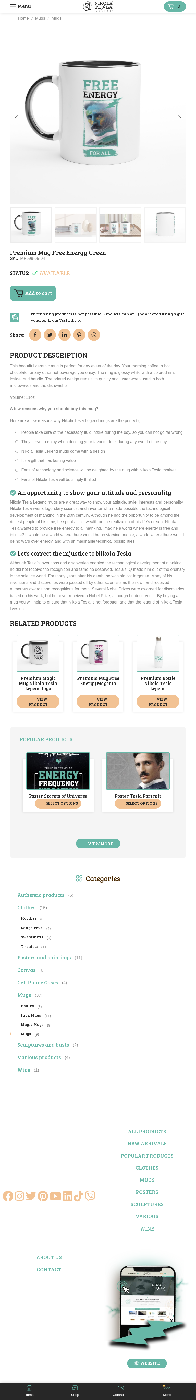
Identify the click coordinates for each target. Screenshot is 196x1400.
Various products (39, 1057)
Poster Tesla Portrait (138, 796)
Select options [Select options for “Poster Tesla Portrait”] (141, 803)
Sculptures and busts (43, 1044)
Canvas (26, 969)
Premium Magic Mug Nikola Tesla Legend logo (38, 683)
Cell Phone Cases (37, 982)
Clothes (26, 907)
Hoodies (28, 918)
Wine (23, 1069)
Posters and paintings (44, 957)
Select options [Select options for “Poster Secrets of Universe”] (62, 803)
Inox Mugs (31, 1014)
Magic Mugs (32, 1024)
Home (23, 18)
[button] (16, 117)
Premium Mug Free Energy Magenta (98, 681)
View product (38, 701)
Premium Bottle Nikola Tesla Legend (158, 683)
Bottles (27, 1005)
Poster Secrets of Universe (58, 796)
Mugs (40, 18)
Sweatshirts (32, 936)
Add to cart (38, 293)
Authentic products (41, 894)
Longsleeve (32, 927)
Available (54, 273)
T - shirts (29, 946)
